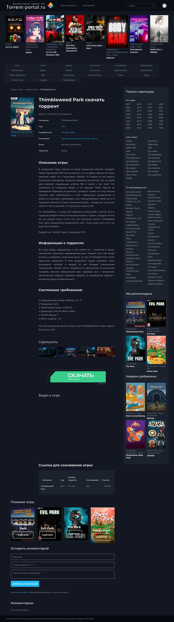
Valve (128, 274)
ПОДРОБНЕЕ (23, 535)
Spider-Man (131, 147)
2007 (150, 117)
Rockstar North (132, 208)
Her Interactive (132, 264)
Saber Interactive (155, 220)
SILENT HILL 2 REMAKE (156, 50)
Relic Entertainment (156, 270)
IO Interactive (154, 246)
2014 (139, 121)
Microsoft (130, 235)
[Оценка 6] (26, 132)
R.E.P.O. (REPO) (12, 47)
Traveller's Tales (155, 277)
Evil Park (47, 528)
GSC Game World (133, 192)
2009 (150, 110)
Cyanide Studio (154, 201)
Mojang (151, 207)
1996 (161, 127)
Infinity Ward (153, 236)
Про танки (131, 154)
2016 (139, 114)
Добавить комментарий (25, 583)
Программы (89, 5)
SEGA (150, 256)
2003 (161, 104)
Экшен (8, 44)
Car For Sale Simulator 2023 (52, 53)
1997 (161, 124)
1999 (161, 117)
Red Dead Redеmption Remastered (71, 48)
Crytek (151, 233)
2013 (139, 124)
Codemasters (132, 242)
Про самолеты (154, 174)
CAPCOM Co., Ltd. (134, 218)
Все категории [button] (68, 5)
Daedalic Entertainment (154, 196)
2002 (161, 107)
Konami (151, 240)
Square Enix (131, 231)
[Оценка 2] (15, 132)
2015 (139, 117)
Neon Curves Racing (135, 416)
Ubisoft (129, 211)
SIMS (128, 151)
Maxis (128, 238)
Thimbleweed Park (135, 332)
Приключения (32, 47)
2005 (150, 124)
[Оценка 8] (31, 132)
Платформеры (131, 453)
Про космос (131, 174)
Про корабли (132, 171)
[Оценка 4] (20, 132)
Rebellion (152, 204)
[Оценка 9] (12, 135)
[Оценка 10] (15, 135)
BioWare (130, 248)
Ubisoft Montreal (133, 195)
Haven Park (101, 530)
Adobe (129, 205)
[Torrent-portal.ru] (30, 5)
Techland (152, 250)
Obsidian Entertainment (132, 269)
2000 (161, 114)
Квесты (94, 138)
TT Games (152, 267)
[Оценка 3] (18, 132)
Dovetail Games (155, 260)
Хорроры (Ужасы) (153, 331)
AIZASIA (151, 455)
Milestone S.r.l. (132, 245)
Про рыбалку (132, 161)
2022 (128, 121)
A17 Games (153, 273)
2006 (150, 121)
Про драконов (132, 164)
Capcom (129, 215)
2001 (161, 110)
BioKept (150, 418)
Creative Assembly (134, 281)
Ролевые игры (152, 415)
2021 (128, 124)
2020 (128, 127)
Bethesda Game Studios (133, 259)
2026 (128, 107)
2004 (150, 127)
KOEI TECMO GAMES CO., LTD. (133, 200)
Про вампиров (133, 157)
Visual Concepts (155, 243)
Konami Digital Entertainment (154, 215)
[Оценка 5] (23, 132)
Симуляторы (31, 44)
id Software (131, 277)
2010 (150, 107)
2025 (128, 110)
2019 (139, 104)
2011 (150, 104)
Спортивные (131, 413)
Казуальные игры (153, 453)
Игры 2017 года (82, 138)
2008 (150, 114)
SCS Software (154, 253)
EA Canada (131, 221)
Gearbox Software (156, 280)
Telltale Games (132, 225)
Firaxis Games (154, 211)
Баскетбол (131, 144)
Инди (28, 49)
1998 (161, 121)
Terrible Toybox (68, 132)
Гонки (139, 47)
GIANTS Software (155, 284)
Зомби (129, 141)
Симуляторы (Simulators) (52, 48)
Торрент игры (17, 89)
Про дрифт (131, 168)
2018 (139, 107)
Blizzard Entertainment (132, 253)
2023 (128, 117)
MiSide (29, 52)
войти (24, 592)
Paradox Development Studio (154, 227)
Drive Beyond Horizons (136, 50)
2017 (63, 126)
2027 (128, 104)
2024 (128, 114)
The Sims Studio (133, 228)
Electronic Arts (154, 191)
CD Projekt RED (154, 263)
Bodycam (110, 58)
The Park (74, 527)
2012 (139, 127)
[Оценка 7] (28, 132)
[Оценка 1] (12, 132)
